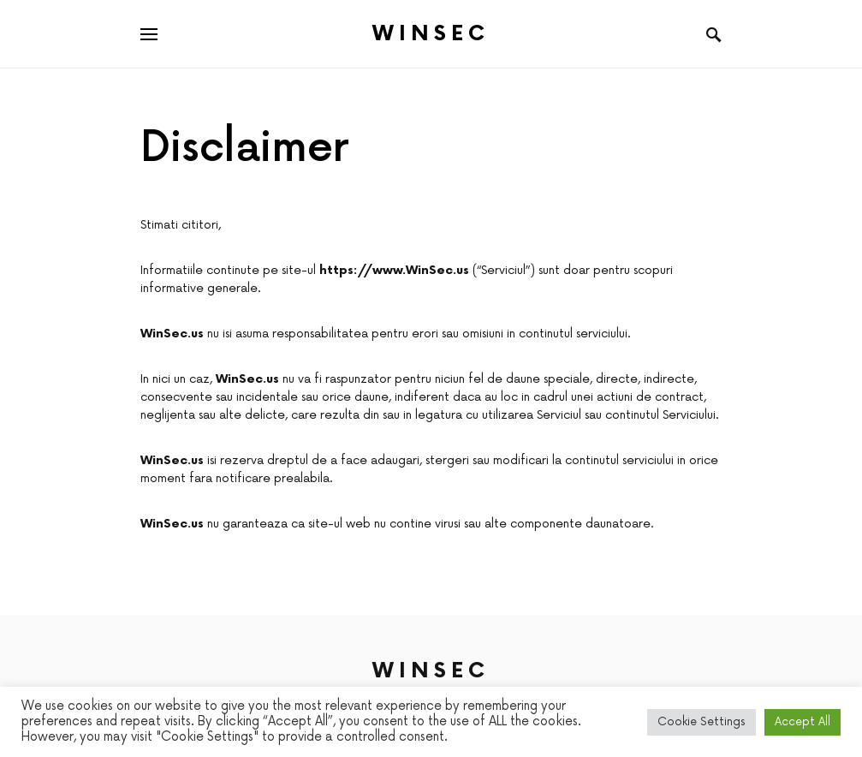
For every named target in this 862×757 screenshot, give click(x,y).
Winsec (431, 33)
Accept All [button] (802, 722)
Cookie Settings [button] (701, 722)
